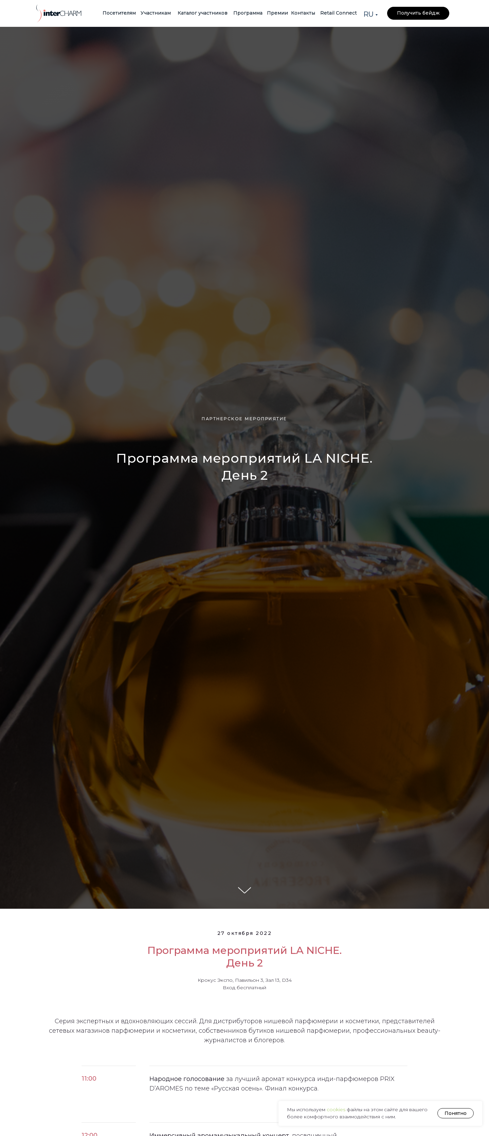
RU (368, 14)
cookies (337, 1109)
